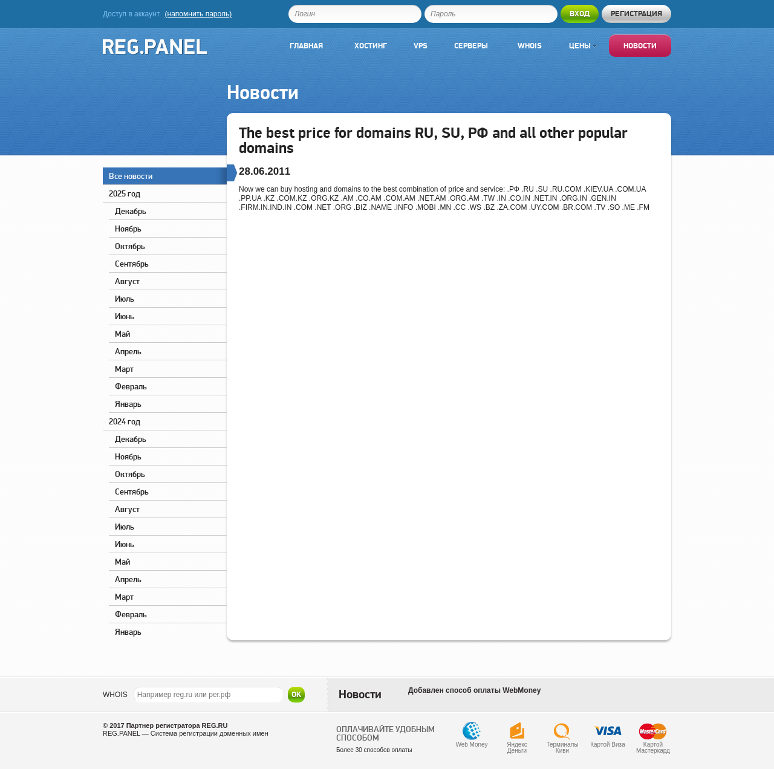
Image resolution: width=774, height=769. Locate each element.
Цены (583, 45)
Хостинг (370, 45)
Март (124, 369)
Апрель (128, 351)
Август (127, 281)
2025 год (124, 193)
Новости (640, 45)
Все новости (168, 174)
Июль (124, 298)
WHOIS (115, 694)
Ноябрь (128, 228)
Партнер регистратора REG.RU (177, 725)
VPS (421, 45)
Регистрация (636, 13)
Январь (128, 404)
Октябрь (130, 246)
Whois (530, 45)
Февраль (131, 386)
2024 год (124, 421)
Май (122, 334)
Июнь (124, 316)
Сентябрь (132, 263)
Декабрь (130, 211)
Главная (306, 45)
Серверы (471, 45)
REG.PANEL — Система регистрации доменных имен (185, 733)
